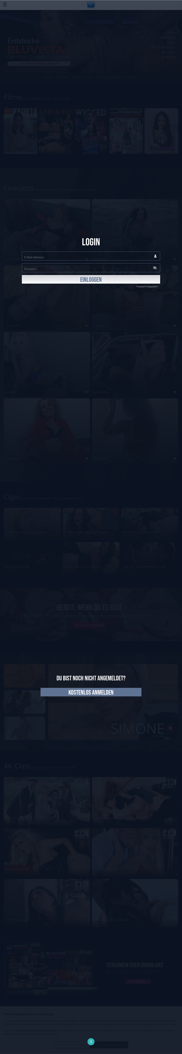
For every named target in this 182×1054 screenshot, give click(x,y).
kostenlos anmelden (91, 693)
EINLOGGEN (91, 280)
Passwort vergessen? (147, 286)
